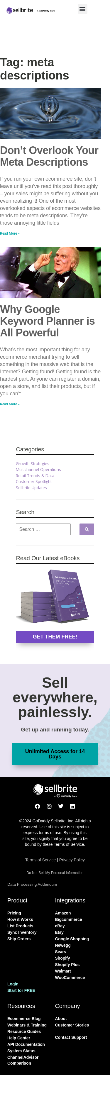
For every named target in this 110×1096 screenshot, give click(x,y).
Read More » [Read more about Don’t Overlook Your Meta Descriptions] (10, 233)
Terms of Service (40, 860)
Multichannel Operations (38, 469)
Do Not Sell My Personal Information (54, 873)
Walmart (63, 971)
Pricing (14, 913)
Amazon (63, 913)
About (61, 1018)
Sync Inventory (22, 932)
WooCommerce (70, 977)
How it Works (20, 919)
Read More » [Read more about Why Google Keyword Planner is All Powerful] (10, 404)
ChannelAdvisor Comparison (23, 1060)
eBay (60, 926)
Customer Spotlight (34, 481)
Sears (60, 951)
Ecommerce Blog (24, 1018)
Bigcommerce (68, 919)
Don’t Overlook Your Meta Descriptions (49, 156)
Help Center (18, 1038)
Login (12, 984)
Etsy (59, 932)
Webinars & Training (27, 1025)
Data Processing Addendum (32, 884)
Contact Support (71, 1037)
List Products (20, 926)
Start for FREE (21, 990)
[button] (82, 9)
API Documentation (26, 1044)
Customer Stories (72, 1025)
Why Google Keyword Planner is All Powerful (47, 321)
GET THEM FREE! (55, 637)
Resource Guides (24, 1031)
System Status (21, 1050)
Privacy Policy (72, 860)
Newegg (63, 945)
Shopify (62, 958)
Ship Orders (19, 938)
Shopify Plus (67, 964)
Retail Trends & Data (35, 475)
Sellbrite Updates (31, 487)
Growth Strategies (32, 463)
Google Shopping (72, 938)
